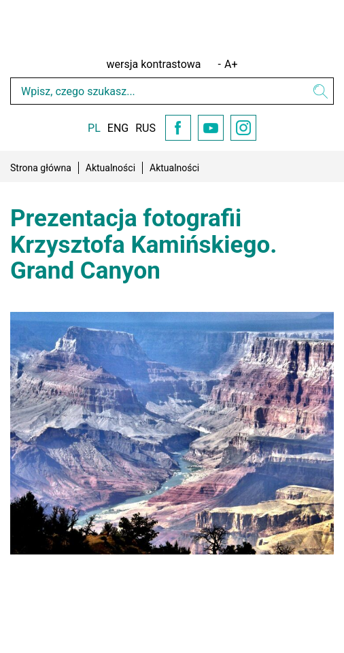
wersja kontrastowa (154, 64)
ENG (117, 128)
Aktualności (110, 167)
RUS (145, 128)
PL (94, 128)
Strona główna (40, 167)
